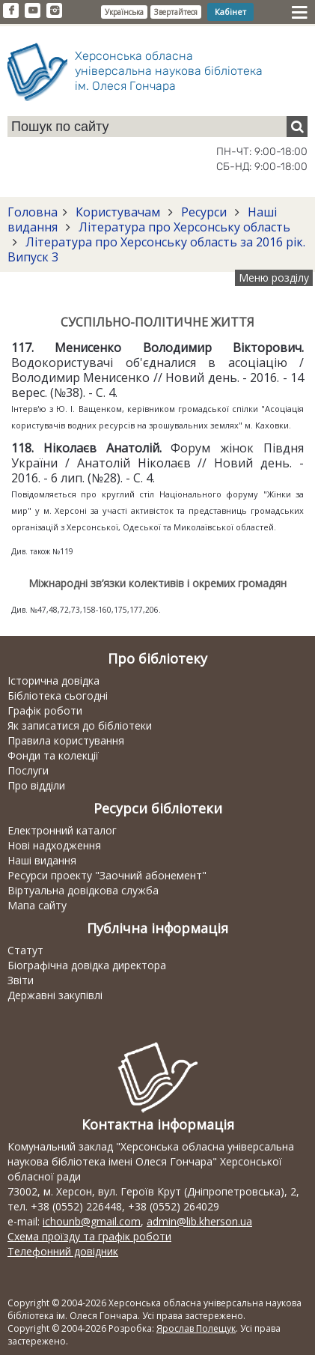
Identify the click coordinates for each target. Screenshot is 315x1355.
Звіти (20, 980)
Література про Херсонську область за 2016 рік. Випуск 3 (156, 249)
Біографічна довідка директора (86, 965)
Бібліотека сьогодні (57, 695)
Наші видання (41, 860)
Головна (32, 212)
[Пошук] (297, 126)
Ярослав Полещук (196, 1328)
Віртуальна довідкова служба (83, 890)
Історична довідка (53, 680)
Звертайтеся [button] (176, 12)
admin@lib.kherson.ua (199, 1221)
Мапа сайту (37, 905)
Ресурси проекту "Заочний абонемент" (107, 875)
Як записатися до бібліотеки (79, 725)
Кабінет (230, 11)
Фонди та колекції (53, 755)
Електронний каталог (62, 830)
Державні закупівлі (55, 995)
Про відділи (36, 785)
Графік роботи (44, 710)
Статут (25, 950)
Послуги (28, 770)
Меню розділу (274, 277)
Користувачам (118, 212)
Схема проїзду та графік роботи (89, 1236)
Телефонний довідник (62, 1251)
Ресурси (204, 212)
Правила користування (65, 740)
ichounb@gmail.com (92, 1221)
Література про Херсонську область (183, 227)
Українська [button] (124, 12)
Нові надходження (54, 845)
